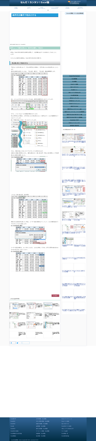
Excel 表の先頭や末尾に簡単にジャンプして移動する (80, 142)
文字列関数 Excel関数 (41, 418)
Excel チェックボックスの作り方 (79, 207)
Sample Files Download (74, 76)
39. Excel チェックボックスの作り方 (22, 314)
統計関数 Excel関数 (40, 435)
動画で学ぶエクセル (80, 8)
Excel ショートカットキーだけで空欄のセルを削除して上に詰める (80, 168)
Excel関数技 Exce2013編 (16, 433)
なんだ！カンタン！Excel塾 (35, 2)
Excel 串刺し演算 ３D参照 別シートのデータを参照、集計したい (68, 181)
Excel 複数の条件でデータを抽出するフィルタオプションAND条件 (80, 284)
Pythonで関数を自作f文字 (76, 1)
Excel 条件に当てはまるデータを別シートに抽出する (68, 310)
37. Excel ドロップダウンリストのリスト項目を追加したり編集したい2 (39, 305)
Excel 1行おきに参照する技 (79, 271)
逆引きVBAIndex (80, 7)
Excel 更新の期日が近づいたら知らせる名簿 (68, 297)
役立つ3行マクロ (65, 423)
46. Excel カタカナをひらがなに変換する (39, 333)
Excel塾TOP (13, 418)
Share (12, 343)
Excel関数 (74, 81)
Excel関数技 (16, 8)
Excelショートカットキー (74, 122)
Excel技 (12, 426)
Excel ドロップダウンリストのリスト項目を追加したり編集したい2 (80, 194)
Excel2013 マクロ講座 (66, 426)
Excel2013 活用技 (14, 431)
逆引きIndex (67, 7)
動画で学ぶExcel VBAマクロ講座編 (74, 117)
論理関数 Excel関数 (40, 426)
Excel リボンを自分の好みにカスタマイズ (68, 142)
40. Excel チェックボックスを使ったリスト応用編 (39, 314)
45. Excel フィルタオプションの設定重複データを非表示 (22, 334)
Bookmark (26, 343)
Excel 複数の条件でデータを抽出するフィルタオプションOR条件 (68, 284)
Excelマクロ (28, 8)
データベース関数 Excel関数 (42, 431)
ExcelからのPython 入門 (41, 8)
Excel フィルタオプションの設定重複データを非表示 (80, 245)
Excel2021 (16, 7)
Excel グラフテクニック (67, 418)
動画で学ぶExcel (74, 106)
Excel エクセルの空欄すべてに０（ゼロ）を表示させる (68, 168)
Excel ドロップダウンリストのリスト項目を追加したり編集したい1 (68, 194)
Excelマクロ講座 (74, 84)
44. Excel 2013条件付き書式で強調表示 (55, 323)
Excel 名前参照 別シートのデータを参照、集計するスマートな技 (80, 181)
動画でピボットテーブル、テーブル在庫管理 (74, 111)
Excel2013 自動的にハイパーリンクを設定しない (68, 207)
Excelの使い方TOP (74, 120)
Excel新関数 (74, 78)
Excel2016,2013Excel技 (54, 8)
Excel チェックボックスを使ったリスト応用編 (68, 220)
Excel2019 (28, 7)
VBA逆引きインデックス (74, 100)
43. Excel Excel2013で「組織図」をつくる (39, 323)
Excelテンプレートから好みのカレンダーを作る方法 (68, 155)
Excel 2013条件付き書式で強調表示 (67, 245)
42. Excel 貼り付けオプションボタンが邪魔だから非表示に (22, 324)
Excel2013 (13, 428)
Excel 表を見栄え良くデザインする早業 (68, 271)
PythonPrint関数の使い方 (74, 2)
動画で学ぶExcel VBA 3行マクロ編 (74, 114)
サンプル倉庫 (64, 431)
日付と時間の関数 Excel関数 (42, 421)
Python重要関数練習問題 (74, 3)
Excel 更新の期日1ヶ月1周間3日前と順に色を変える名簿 (80, 297)
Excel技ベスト (74, 89)
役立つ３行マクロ (74, 87)
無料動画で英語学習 (74, 125)
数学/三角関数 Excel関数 (42, 428)
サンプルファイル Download (54, 7)
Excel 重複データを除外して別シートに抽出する (79, 310)
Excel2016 (41, 7)
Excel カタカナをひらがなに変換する (68, 258)
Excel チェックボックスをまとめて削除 (79, 220)
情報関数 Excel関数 (40, 433)
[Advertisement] (34, 33)
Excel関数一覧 (65, 433)
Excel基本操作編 (74, 95)
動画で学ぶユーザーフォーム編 (74, 109)
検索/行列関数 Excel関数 (42, 423)
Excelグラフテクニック (74, 103)
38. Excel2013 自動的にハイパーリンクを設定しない (55, 305)
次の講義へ (55, 295)
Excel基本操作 (67, 8)
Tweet (19, 343)
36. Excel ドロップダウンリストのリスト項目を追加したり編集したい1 (22, 305)
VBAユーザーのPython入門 (74, 92)
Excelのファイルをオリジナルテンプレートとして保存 (80, 155)
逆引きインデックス (74, 98)
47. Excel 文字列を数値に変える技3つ (55, 333)
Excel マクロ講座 (65, 421)
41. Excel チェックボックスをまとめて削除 (55, 314)
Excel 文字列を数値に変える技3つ (79, 258)
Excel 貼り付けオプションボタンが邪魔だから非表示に (68, 232)
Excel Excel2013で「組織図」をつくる (79, 232)
